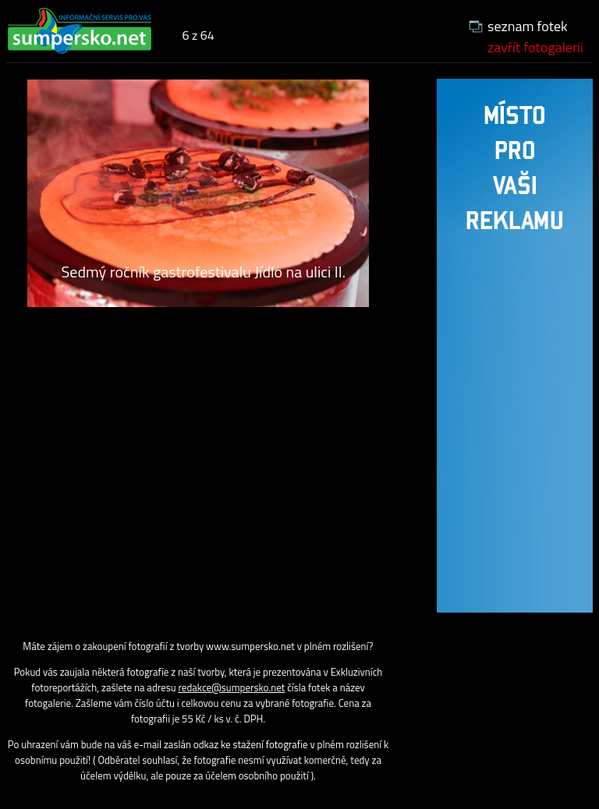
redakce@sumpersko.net (232, 687)
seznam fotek (527, 26)
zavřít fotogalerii (535, 47)
